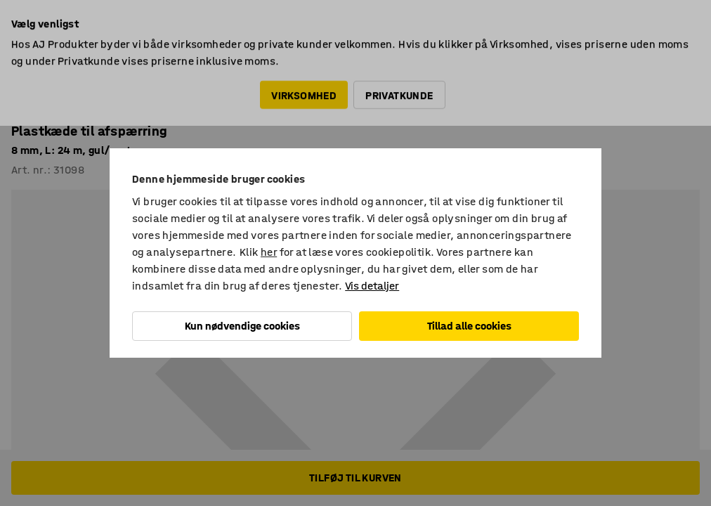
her (269, 252)
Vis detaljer (372, 285)
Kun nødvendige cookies (242, 325)
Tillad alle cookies (469, 325)
